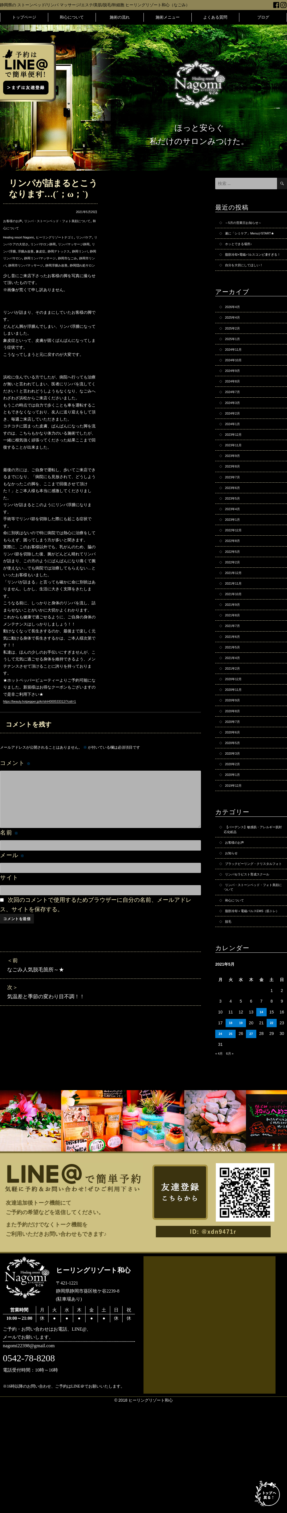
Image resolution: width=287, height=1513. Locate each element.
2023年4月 (234, 555)
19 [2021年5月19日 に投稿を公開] (240, 1133)
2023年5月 (234, 543)
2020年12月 (236, 747)
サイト (9, 898)
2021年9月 (234, 663)
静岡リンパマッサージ (29, 265)
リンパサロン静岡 (80, 244)
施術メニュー (168, 17)
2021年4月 (234, 723)
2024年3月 (234, 435)
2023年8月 (234, 507)
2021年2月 (234, 735)
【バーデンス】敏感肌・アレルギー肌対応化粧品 (252, 913)
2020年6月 (234, 807)
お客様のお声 (15, 220)
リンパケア (13, 244)
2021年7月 (234, 687)
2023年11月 (236, 483)
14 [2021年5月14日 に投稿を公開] (261, 1122)
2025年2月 (234, 350)
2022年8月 (234, 591)
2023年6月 (234, 531)
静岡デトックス (27, 258)
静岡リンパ (54, 258)
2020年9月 (234, 771)
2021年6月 (234, 699)
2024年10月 (236, 386)
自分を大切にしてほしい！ (249, 283)
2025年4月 (234, 338)
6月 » (233, 1163)
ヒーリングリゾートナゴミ (69, 237)
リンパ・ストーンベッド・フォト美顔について (252, 986)
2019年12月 (236, 867)
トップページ (24, 17)
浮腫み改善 (78, 251)
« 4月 (220, 1163)
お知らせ (233, 940)
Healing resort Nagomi (23, 237)
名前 (9, 854)
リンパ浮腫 (55, 251)
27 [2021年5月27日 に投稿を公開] (251, 1144)
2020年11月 (236, 759)
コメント (15, 784)
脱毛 (229, 1031)
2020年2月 (234, 843)
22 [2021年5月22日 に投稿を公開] (271, 1133)
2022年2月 (234, 615)
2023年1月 (234, 567)
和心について (72, 17)
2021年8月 (234, 675)
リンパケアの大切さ (43, 244)
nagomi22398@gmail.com (36, 1457)
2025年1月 (234, 362)
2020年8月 (234, 783)
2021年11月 (236, 639)
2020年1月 (234, 855)
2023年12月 (236, 471)
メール (12, 876)
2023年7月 (234, 519)
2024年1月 (234, 459)
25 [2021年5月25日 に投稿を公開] (230, 1144)
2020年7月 (234, 795)
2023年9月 (234, 495)
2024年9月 (234, 399)
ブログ (263, 17)
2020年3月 (234, 831)
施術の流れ (120, 17)
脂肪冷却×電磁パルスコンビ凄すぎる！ (252, 268)
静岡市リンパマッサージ (35, 272)
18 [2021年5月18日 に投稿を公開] (230, 1133)
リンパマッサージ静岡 (23, 251)
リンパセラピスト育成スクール (253, 970)
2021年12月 (236, 627)
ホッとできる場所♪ (242, 253)
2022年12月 (236, 579)
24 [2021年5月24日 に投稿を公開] (220, 1144)
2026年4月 (234, 326)
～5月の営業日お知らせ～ (248, 223)
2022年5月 (234, 603)
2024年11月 (236, 374)
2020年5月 (234, 819)
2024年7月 (234, 423)
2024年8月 (234, 411)
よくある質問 (215, 17)
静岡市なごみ (64, 265)
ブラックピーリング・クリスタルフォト (252, 955)
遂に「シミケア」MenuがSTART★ (247, 238)
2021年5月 (234, 711)
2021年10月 (236, 651)
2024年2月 (234, 447)
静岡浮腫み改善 (74, 272)
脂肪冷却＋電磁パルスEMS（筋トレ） (253, 1016)
